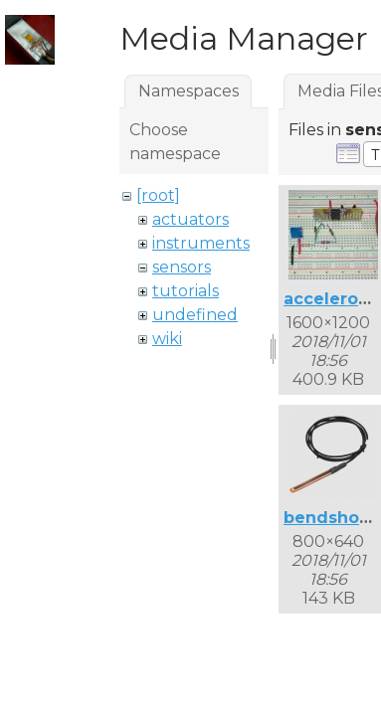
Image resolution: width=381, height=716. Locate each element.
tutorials (185, 290)
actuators (190, 219)
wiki (167, 338)
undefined (195, 314)
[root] (158, 195)
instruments (201, 243)
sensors (181, 267)
